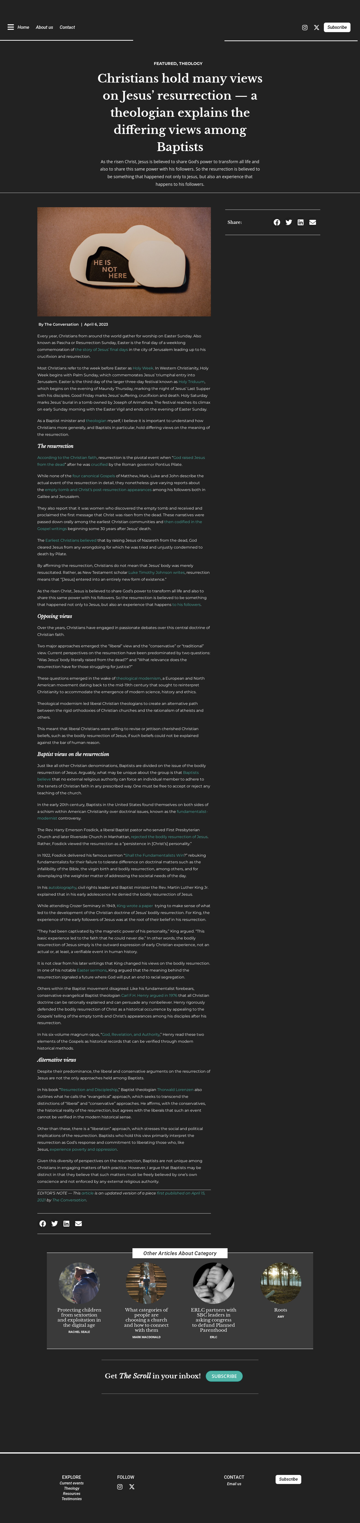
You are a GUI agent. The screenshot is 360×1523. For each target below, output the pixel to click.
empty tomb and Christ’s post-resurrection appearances (98, 489)
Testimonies (72, 1499)
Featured (164, 63)
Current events (72, 1483)
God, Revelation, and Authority (131, 1034)
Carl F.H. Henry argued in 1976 (149, 995)
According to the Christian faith (67, 457)
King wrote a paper (135, 906)
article (88, 1193)
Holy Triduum (191, 381)
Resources (71, 1493)
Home (23, 27)
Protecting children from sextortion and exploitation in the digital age (79, 1317)
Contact (67, 27)
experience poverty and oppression (83, 1149)
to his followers (186, 604)
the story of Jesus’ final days (101, 349)
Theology (192, 63)
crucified (99, 464)
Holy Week (143, 368)
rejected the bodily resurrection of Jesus (169, 837)
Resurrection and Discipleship (89, 1089)
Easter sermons (92, 970)
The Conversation (69, 1200)
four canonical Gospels (94, 476)
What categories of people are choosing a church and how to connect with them (146, 1320)
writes (179, 572)
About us (44, 27)
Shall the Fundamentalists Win (154, 855)
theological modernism (138, 678)
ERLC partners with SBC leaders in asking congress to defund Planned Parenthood (213, 1320)
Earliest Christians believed (71, 540)
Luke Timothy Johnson (150, 572)
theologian (96, 420)
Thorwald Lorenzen (175, 1089)
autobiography (62, 887)
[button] (42, 1223)
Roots (280, 1310)
